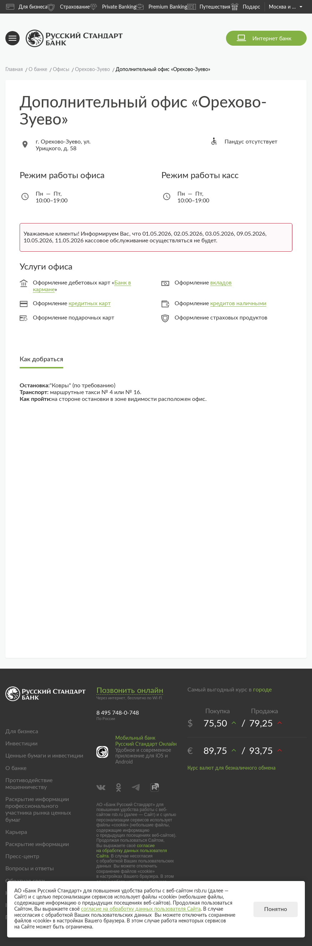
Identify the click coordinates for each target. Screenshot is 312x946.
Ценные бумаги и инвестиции (44, 756)
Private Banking (113, 7)
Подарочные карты (258, 6)
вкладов (221, 283)
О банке (15, 768)
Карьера (16, 832)
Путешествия (208, 7)
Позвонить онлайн (129, 690)
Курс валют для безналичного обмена (231, 768)
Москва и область (285, 7)
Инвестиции (21, 743)
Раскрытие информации (37, 844)
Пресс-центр (22, 856)
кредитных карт (90, 303)
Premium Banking (161, 7)
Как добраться (41, 359)
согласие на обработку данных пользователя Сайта (131, 851)
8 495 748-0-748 (117, 713)
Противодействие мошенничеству (28, 784)
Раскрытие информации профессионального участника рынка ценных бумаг (38, 809)
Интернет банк (271, 38)
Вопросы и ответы (29, 868)
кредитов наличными (238, 303)
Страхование (68, 7)
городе (262, 690)
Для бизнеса (26, 7)
